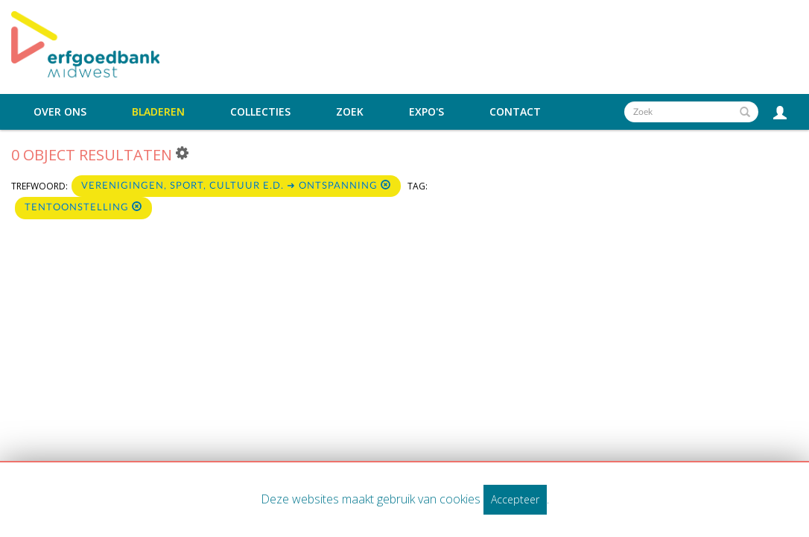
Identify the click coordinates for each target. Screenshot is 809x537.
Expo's (426, 112)
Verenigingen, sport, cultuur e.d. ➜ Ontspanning (236, 185)
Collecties (260, 112)
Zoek (350, 112)
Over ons (60, 112)
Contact (515, 112)
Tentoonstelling (83, 207)
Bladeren (158, 112)
